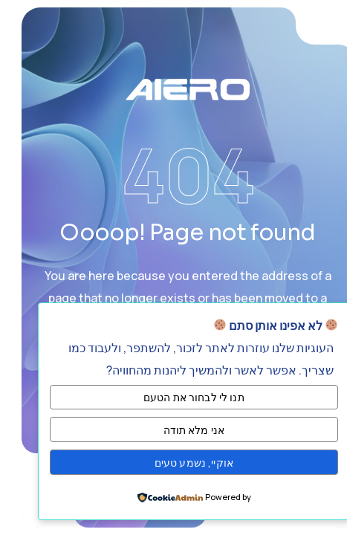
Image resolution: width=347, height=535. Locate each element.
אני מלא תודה (180, 430)
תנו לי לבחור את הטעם (179, 397)
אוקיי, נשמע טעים (179, 462)
